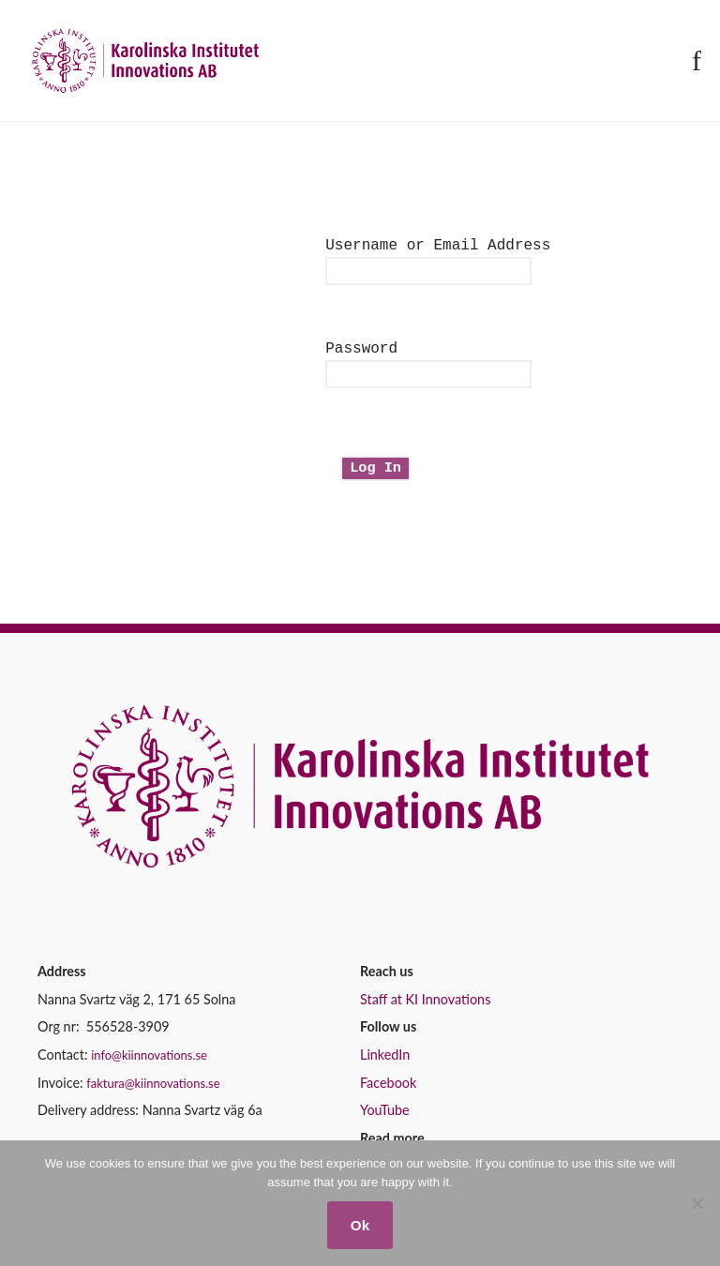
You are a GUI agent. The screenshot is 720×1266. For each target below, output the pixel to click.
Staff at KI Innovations (425, 1007)
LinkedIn (385, 1062)
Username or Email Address (437, 245)
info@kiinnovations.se (149, 1062)
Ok (360, 1225)
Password (361, 352)
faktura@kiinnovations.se (152, 1090)
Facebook (388, 1090)
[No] (696, 1203)
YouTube (385, 1117)
